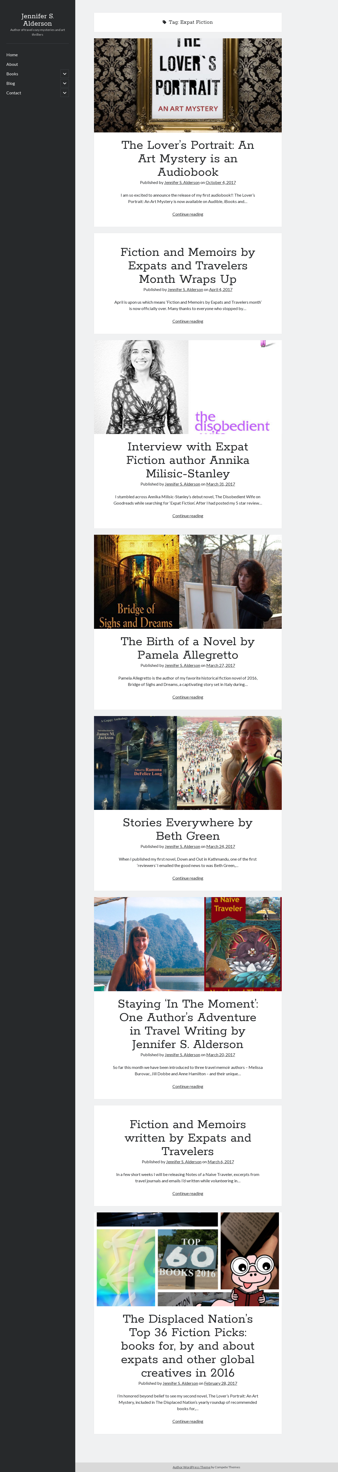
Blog (10, 83)
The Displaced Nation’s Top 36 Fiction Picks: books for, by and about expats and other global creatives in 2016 (188, 1259)
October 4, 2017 (221, 182)
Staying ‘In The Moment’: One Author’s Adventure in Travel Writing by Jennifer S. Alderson (188, 944)
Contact (13, 92)
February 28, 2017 (220, 1383)
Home (12, 54)
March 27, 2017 (220, 665)
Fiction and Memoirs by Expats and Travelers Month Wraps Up (187, 266)
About (12, 64)
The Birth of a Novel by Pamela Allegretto (188, 582)
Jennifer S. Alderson (37, 20)
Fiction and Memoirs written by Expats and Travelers (187, 1138)
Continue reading (187, 213)
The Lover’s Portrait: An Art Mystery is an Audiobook (188, 85)
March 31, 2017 (220, 483)
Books (12, 73)
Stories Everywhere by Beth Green (188, 763)
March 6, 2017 (221, 1161)
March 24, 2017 (220, 846)
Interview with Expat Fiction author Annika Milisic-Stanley (188, 387)
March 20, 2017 (220, 1054)
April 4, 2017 (220, 289)
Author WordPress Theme (191, 1467)
